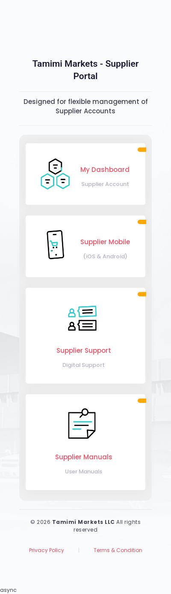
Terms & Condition (118, 550)
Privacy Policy (46, 550)
